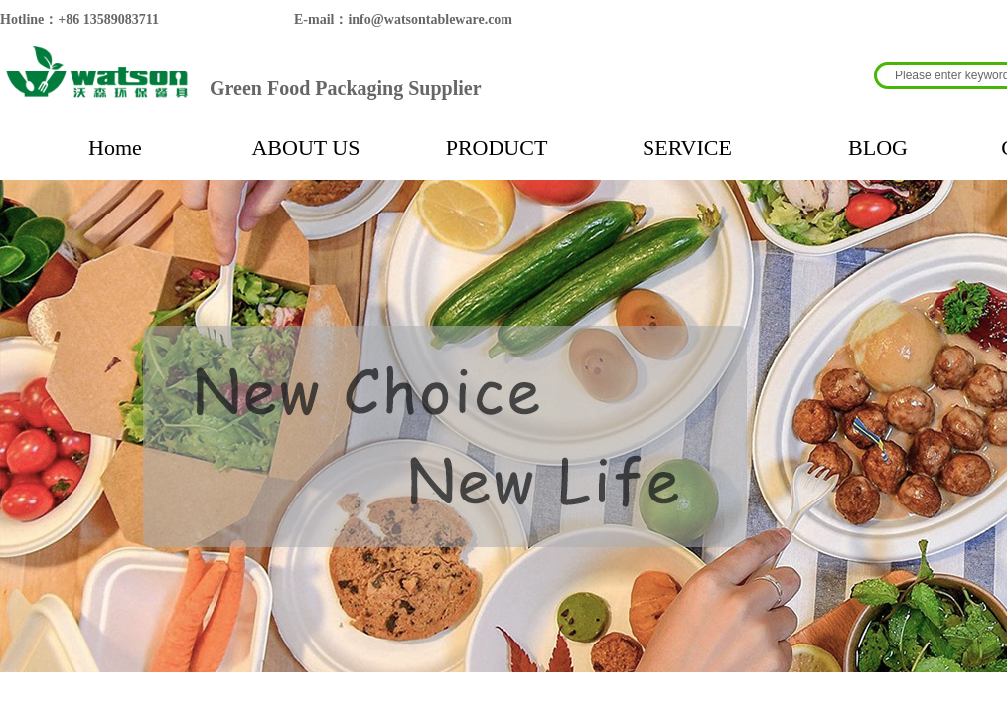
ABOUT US (305, 147)
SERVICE (687, 147)
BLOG (878, 147)
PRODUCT (497, 147)
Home (115, 147)
